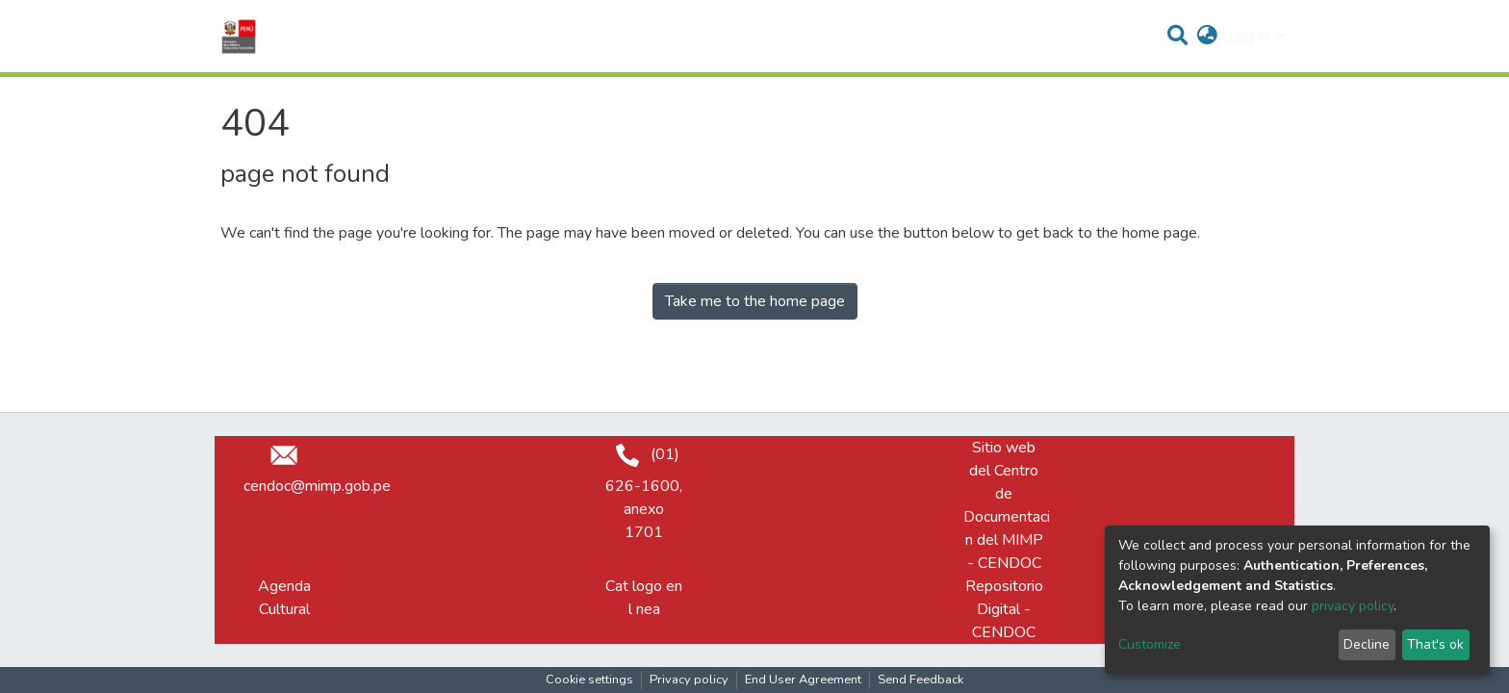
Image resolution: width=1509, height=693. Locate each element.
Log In (1250, 36)
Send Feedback (920, 679)
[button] (1207, 36)
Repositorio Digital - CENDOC (1004, 609)
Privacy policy (689, 679)
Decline (1366, 644)
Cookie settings (589, 679)
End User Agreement (803, 679)
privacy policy (1353, 606)
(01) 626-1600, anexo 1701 (643, 493)
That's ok (1435, 644)
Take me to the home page (755, 301)
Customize (1149, 644)
